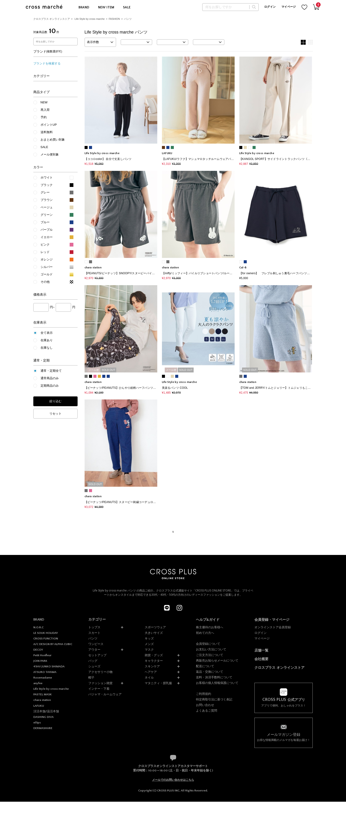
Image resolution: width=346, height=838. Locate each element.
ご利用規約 (203, 694)
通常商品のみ (50, 378)
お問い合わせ (205, 705)
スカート (94, 633)
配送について (205, 666)
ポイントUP (49, 124)
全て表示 (47, 333)
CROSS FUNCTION (45, 638)
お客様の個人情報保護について (217, 683)
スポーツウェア (155, 627)
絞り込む (55, 401)
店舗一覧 (261, 650)
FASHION (114, 18)
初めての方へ (205, 633)
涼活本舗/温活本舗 (46, 711)
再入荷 (45, 110)
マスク (149, 649)
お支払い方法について (211, 649)
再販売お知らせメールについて (217, 660)
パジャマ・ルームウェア (105, 694)
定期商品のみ (50, 385)
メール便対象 (50, 154)
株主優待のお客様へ (209, 627)
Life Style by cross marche (90, 18)
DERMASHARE (42, 728)
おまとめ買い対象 (53, 139)
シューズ (94, 666)
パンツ (128, 18)
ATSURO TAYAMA (44, 672)
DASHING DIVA (43, 717)
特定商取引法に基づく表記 (214, 699)
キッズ (149, 638)
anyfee (37, 683)
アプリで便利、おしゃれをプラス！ (283, 702)
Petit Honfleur (42, 655)
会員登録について (208, 643)
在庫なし (47, 347)
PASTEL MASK (42, 694)
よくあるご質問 (206, 710)
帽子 (91, 677)
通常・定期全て (51, 370)
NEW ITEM (106, 7)
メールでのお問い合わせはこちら (173, 779)
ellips (37, 722)
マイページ (288, 6)
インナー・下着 (99, 688)
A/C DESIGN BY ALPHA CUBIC (52, 644)
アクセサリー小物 (100, 672)
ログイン (270, 6)
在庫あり (47, 340)
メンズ (149, 644)
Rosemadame (42, 677)
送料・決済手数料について (214, 677)
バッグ (92, 660)
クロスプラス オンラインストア (51, 18)
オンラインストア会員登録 (272, 627)
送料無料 (47, 132)
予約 (44, 117)
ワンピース (95, 644)
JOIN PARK (40, 660)
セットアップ (97, 655)
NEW (44, 102)
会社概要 (261, 659)
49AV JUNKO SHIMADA (49, 666)
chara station (42, 700)
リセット (55, 413)
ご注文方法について (209, 655)
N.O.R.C (38, 627)
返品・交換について (209, 671)
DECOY (38, 649)
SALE (127, 7)
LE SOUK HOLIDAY (45, 633)
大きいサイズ (154, 633)
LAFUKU (38, 705)
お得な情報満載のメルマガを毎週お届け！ (283, 737)
